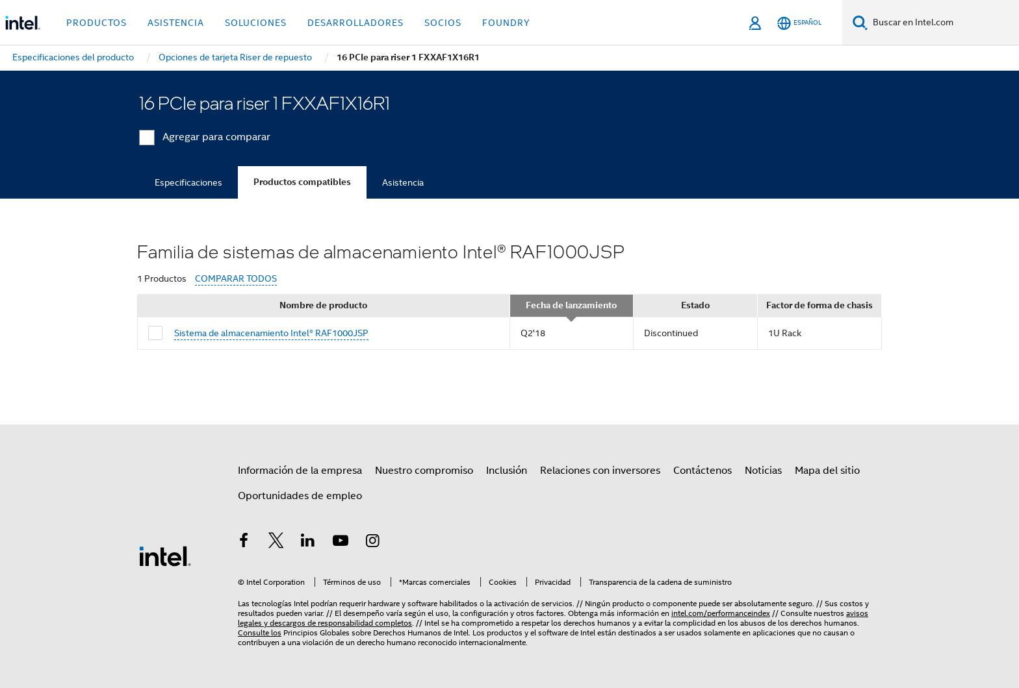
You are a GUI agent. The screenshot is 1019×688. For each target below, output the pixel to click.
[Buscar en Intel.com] (943, 23)
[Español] (799, 23)
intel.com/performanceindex (720, 613)
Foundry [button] (506, 23)
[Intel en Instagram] (372, 542)
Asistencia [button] (176, 23)
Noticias (763, 470)
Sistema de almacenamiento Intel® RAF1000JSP (271, 333)
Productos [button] (96, 23)
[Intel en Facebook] (244, 542)
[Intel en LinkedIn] (308, 542)
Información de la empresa (300, 470)
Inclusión (506, 470)
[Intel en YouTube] (340, 542)
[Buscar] (860, 22)
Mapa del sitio (827, 470)
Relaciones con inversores (600, 470)
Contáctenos (702, 470)
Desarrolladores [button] (355, 23)
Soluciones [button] (256, 23)
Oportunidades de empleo (300, 495)
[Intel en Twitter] (276, 542)
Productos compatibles (302, 182)
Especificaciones (188, 182)
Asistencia (403, 182)
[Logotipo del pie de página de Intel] (165, 555)
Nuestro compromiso (424, 470)
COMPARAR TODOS (236, 278)
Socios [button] (442, 23)
